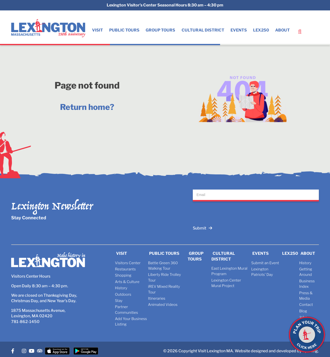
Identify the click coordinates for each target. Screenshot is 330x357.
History (121, 288)
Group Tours (160, 30)
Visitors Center (127, 263)
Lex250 (261, 30)
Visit (97, 30)
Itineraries (156, 298)
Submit (202, 228)
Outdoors (123, 294)
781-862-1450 (25, 321)
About (282, 30)
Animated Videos (162, 304)
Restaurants (125, 269)
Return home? (87, 107)
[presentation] (230, 211)
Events (239, 30)
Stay (119, 300)
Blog (303, 311)
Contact (306, 304)
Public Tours (124, 30)
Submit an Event (265, 263)
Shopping (123, 275)
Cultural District (203, 30)
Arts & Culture (127, 282)
